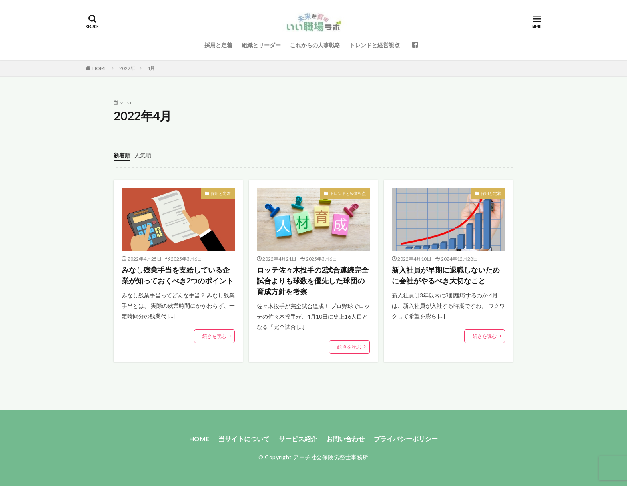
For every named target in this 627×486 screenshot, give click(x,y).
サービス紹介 (298, 438)
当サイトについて (244, 438)
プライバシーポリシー (406, 438)
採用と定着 (218, 45)
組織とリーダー (261, 45)
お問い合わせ (345, 438)
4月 (151, 68)
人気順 (142, 155)
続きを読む (214, 336)
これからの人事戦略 (315, 45)
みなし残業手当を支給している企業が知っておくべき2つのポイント (178, 275)
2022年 (127, 68)
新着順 (122, 155)
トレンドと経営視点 (374, 45)
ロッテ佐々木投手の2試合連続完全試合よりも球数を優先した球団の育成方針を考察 (313, 280)
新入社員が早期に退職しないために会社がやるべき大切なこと (446, 275)
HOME (99, 68)
